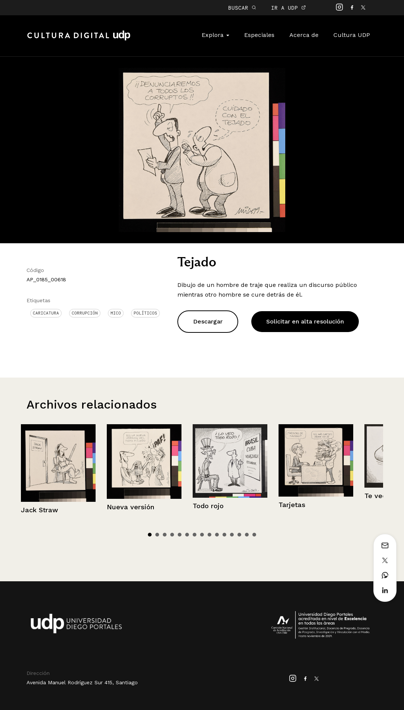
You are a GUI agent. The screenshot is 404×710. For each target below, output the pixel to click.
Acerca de (303, 34)
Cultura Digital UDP (79, 39)
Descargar (208, 321)
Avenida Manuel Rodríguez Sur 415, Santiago (82, 682)
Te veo (375, 496)
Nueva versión (130, 507)
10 (217, 535)
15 (254, 535)
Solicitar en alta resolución (305, 321)
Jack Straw (39, 510)
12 (232, 535)
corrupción (85, 313)
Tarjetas (292, 505)
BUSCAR (242, 7)
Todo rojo (208, 506)
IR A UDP (288, 7)
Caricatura (46, 313)
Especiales (259, 34)
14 (247, 535)
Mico (116, 313)
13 (239, 535)
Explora (215, 34)
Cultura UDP (351, 34)
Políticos (145, 313)
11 (224, 535)
